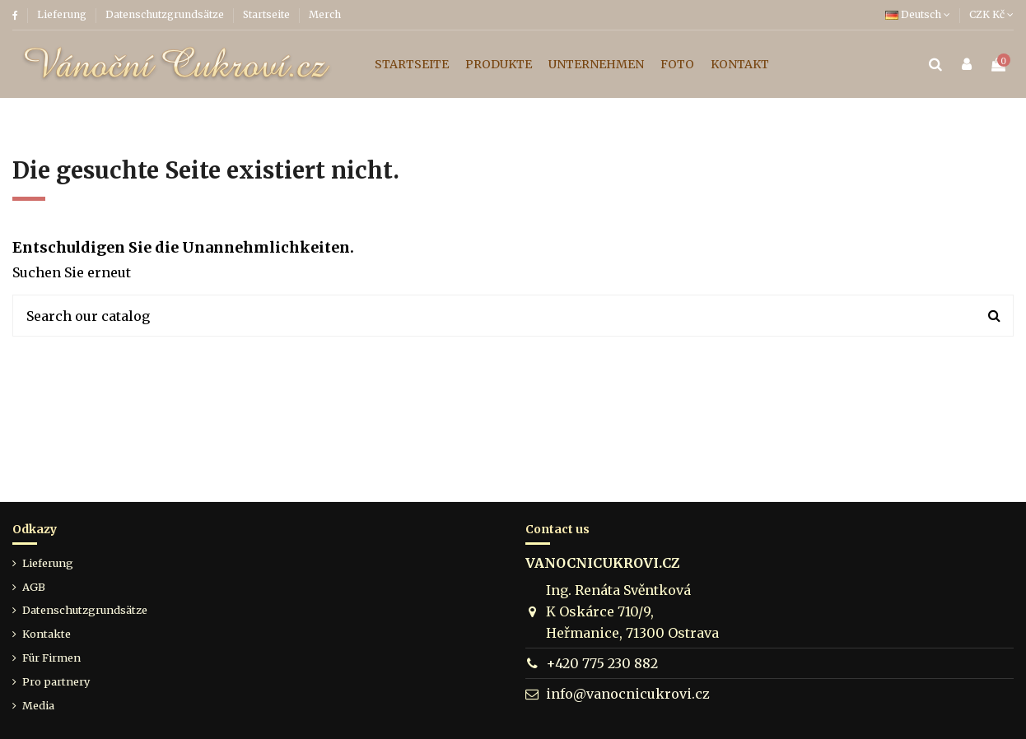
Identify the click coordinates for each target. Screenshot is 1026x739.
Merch (325, 14)
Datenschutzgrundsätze (165, 14)
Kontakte (46, 633)
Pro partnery (56, 681)
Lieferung (63, 14)
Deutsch (917, 14)
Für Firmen (51, 657)
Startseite (267, 14)
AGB (33, 586)
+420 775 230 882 (602, 663)
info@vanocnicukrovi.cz (628, 694)
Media (38, 705)
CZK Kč (991, 14)
